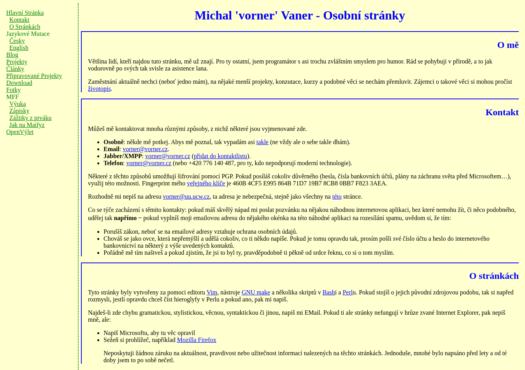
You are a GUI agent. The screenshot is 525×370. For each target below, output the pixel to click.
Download (19, 82)
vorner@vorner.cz (145, 149)
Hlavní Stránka (25, 12)
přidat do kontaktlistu (220, 156)
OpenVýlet (19, 132)
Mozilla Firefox (196, 340)
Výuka (17, 103)
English (18, 47)
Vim (212, 292)
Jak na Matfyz (27, 125)
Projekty (16, 61)
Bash (329, 292)
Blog (12, 54)
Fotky (13, 89)
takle (262, 142)
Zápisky (19, 110)
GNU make (256, 292)
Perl (347, 292)
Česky (17, 40)
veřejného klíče (206, 183)
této (337, 196)
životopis (99, 88)
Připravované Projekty (34, 75)
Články (15, 68)
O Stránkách (24, 26)
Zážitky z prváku (30, 118)
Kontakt (19, 19)
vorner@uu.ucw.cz (186, 196)
